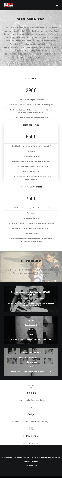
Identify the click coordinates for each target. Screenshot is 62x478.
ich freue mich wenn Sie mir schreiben (31, 299)
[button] (57, 5)
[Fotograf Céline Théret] (8, 5)
